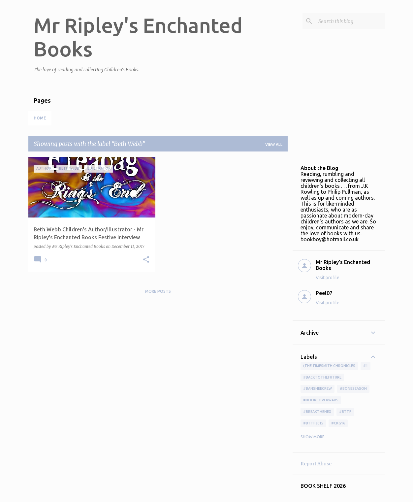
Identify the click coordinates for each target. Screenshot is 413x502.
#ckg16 (338, 423)
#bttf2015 (313, 423)
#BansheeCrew (317, 388)
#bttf (345, 412)
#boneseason (353, 388)
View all (273, 144)
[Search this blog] (350, 21)
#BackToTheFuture (322, 377)
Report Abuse (316, 464)
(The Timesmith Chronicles (329, 366)
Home (40, 118)
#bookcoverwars (320, 400)
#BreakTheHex (317, 412)
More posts (158, 291)
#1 (365, 366)
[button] (146, 259)
